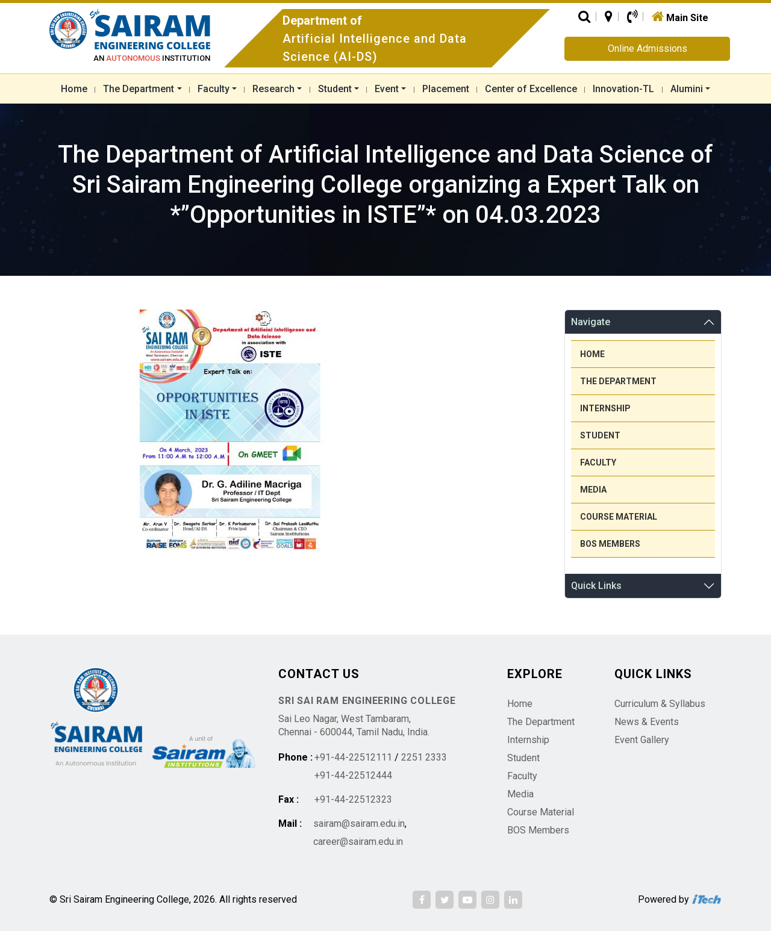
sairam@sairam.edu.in (359, 823)
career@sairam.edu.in (358, 841)
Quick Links (596, 585)
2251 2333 (424, 757)
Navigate (590, 322)
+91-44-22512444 (353, 775)
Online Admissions (647, 48)
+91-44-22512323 (353, 799)
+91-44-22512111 (353, 757)
